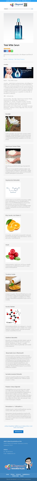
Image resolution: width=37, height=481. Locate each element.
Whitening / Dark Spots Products (16, 59)
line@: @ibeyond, (18, 1)
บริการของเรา (18, 474)
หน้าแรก (7, 474)
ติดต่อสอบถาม (18, 432)
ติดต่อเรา (22, 476)
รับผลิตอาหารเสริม (15, 476)
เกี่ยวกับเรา (12, 474)
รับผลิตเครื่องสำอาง (26, 474)
